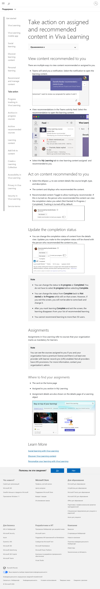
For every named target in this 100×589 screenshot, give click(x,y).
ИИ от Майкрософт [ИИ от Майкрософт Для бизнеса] (9, 529)
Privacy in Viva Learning (14, 187)
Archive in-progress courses (13, 115)
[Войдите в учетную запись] (96, 3)
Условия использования (48, 580)
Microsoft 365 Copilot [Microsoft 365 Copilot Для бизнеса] (10, 554)
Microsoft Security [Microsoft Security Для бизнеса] (9, 533)
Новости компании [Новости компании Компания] (74, 537)
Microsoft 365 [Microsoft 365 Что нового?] (7, 488)
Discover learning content (12, 56)
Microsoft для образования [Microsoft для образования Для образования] (76, 484)
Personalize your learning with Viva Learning (48, 461)
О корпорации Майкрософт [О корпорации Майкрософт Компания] (77, 533)
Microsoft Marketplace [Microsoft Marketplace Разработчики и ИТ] (42, 546)
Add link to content (13, 152)
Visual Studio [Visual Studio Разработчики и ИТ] (39, 560)
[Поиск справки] (9, 3)
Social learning (11, 45)
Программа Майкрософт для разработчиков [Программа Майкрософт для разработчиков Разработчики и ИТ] (49, 529)
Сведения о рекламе (80, 580)
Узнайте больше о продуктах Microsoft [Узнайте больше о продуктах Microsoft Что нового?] (15, 492)
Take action (13, 91)
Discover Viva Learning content (42, 456)
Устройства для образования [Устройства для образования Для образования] (77, 488)
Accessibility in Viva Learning (14, 176)
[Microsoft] (49, 2)
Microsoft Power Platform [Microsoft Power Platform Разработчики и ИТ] (43, 550)
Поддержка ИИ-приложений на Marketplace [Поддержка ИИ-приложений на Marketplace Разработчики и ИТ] (49, 537)
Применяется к (37, 47)
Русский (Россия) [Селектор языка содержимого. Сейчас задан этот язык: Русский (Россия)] (12, 568)
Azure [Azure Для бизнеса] (5, 537)
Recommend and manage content (13, 81)
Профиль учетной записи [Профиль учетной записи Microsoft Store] (43, 484)
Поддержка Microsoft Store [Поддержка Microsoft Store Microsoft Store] (44, 492)
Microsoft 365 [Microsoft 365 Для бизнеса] (7, 546)
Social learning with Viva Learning (43, 450)
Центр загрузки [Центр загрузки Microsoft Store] (40, 488)
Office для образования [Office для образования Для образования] (75, 501)
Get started (11, 18)
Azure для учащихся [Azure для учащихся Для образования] (74, 517)
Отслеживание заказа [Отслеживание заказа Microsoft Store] (42, 501)
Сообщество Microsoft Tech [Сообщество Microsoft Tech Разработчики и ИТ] (44, 542)
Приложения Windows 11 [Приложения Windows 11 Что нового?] (11, 496)
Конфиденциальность (30, 580)
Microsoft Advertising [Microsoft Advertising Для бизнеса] (10, 550)
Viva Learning (14, 25)
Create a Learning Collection (12, 164)
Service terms (14, 206)
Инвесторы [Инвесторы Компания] (71, 548)
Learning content (12, 141)
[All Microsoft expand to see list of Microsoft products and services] (3, 3)
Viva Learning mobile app (14, 34)
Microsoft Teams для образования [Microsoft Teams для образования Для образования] (79, 492)
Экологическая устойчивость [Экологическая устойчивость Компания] (77, 552)
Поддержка (7, 9)
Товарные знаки (65, 580)
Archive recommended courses (14, 129)
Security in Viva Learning (14, 197)
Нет (73, 470)
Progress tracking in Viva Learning (14, 102)
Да (57, 470)
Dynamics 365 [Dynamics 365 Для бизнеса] (7, 542)
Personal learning (12, 69)
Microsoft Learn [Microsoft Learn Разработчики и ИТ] (40, 533)
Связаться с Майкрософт (11, 580)
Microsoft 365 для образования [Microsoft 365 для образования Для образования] (78, 496)
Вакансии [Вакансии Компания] (71, 529)
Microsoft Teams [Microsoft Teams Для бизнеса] (8, 558)
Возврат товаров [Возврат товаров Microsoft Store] (40, 496)
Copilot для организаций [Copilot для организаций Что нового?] (11, 484)
